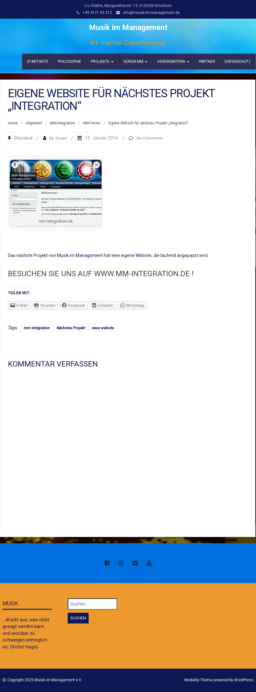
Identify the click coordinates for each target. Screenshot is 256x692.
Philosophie (69, 61)
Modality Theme (198, 680)
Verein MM (135, 61)
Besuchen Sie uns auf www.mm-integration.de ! (101, 273)
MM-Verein (91, 123)
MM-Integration (62, 123)
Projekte (102, 61)
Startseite (37, 61)
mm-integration (37, 328)
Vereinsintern (173, 61)
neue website (103, 328)
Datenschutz (238, 61)
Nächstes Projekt (71, 328)
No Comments (149, 137)
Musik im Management (128, 27)
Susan (61, 137)
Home (13, 123)
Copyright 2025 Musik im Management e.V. (44, 680)
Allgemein (34, 123)
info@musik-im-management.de (151, 12)
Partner (207, 61)
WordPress (243, 680)
